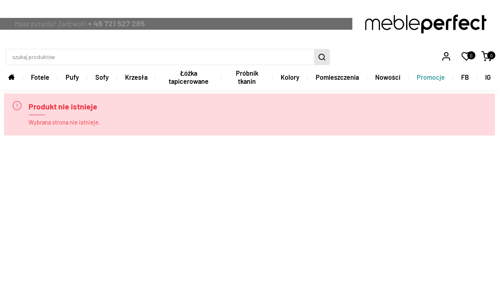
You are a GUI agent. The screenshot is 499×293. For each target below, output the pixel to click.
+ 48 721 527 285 (200, 12)
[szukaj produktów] (329, 12)
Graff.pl (486, 262)
